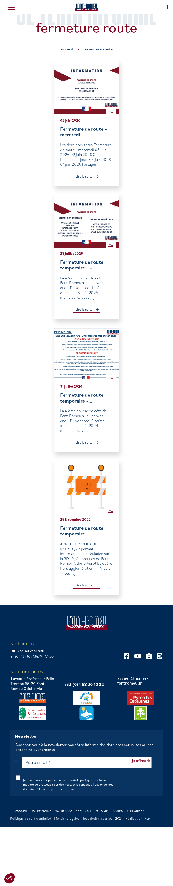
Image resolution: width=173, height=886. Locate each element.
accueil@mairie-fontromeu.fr (132, 680)
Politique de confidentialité (30, 818)
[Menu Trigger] (11, 7)
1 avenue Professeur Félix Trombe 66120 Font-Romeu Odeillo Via (32, 683)
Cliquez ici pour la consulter (55, 789)
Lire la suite (87, 176)
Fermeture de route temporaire (81, 531)
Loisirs (117, 811)
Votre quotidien (68, 811)
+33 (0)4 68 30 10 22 (84, 684)
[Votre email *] (87, 762)
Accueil (66, 48)
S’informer (135, 811)
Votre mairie (41, 811)
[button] (9, 878)
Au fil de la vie (96, 811)
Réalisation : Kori (137, 818)
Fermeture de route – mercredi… (83, 131)
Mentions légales (67, 818)
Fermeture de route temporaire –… (81, 265)
